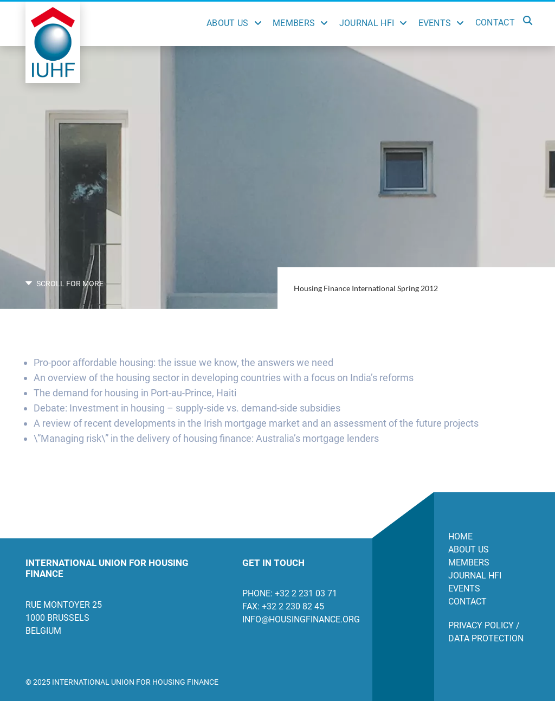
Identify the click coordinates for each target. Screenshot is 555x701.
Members (294, 23)
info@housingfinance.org (299, 619)
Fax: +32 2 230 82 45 (283, 606)
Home (460, 536)
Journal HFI (367, 23)
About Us (227, 23)
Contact (495, 22)
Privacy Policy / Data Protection (486, 632)
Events (434, 23)
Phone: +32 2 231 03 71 (289, 593)
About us (468, 549)
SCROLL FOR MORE (64, 283)
